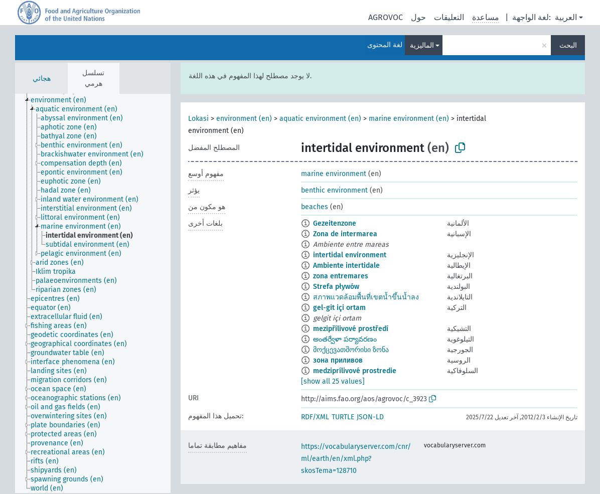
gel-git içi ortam (339, 307)
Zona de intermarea (345, 234)
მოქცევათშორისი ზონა (351, 350)
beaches (314, 207)
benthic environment (334, 190)
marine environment (333, 174)
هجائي (42, 78)
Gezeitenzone (334, 223)
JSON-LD (370, 417)
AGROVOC (385, 17)
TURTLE (343, 417)
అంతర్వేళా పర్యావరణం (345, 339)
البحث (568, 45)
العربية (566, 17)
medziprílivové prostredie (354, 371)
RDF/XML (315, 417)
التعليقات (449, 17)
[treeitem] (62, 100)
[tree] (93, 293)
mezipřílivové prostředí (350, 328)
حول (418, 17)
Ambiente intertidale (346, 265)
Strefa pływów (336, 286)
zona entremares (340, 276)
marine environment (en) (409, 118)
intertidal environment (349, 255)
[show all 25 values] (333, 381)
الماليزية (422, 45)
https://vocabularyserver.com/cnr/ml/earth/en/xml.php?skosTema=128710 (356, 458)
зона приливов (338, 360)
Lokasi (198, 118)
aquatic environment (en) (320, 118)
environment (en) (244, 118)
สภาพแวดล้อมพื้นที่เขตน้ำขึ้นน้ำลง (366, 297)
